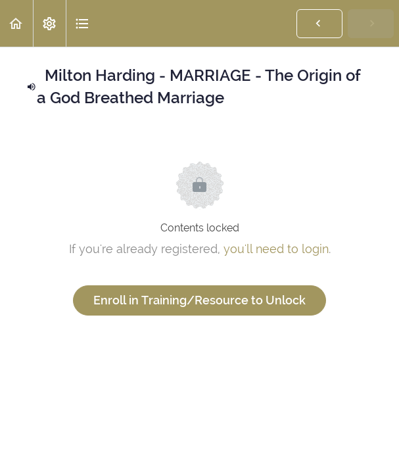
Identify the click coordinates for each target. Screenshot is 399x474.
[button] (16, 23)
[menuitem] (49, 23)
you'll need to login (276, 249)
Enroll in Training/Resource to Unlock (199, 300)
